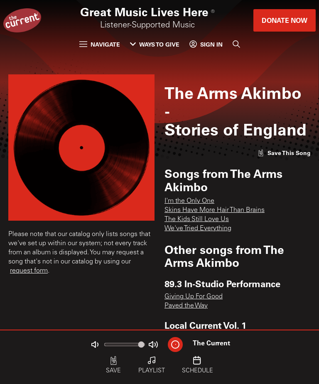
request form (29, 271)
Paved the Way (186, 306)
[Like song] (284, 153)
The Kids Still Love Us (196, 219)
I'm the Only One (189, 201)
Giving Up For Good (193, 296)
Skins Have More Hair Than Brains (214, 210)
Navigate (99, 44)
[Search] (236, 44)
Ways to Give (154, 44)
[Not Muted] (95, 344)
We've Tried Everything (197, 228)
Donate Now (284, 20)
